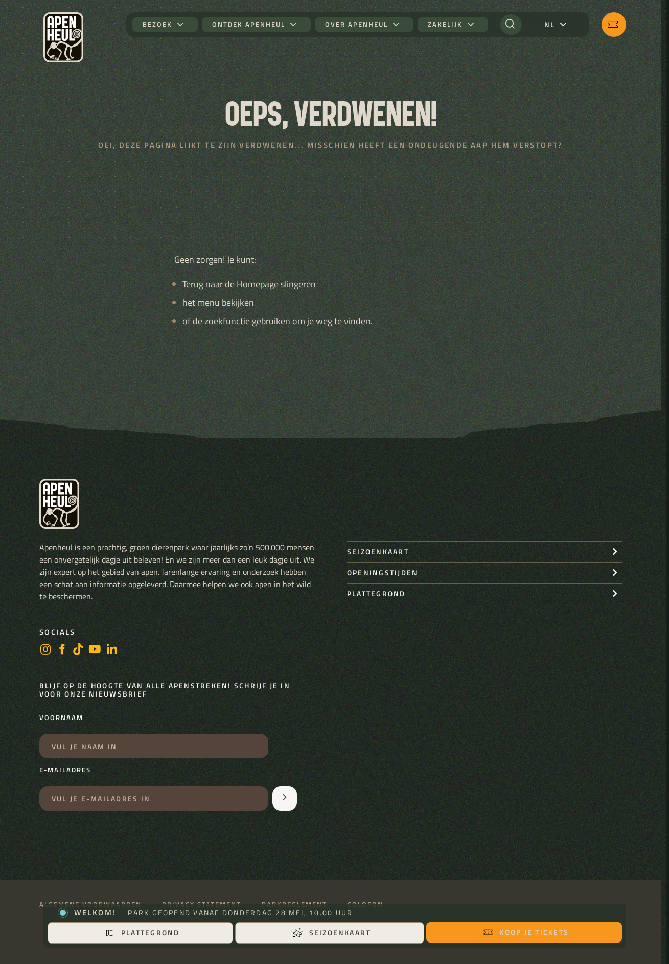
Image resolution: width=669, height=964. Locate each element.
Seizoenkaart (332, 932)
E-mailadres (65, 770)
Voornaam (61, 718)
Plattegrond (142, 932)
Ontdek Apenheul (248, 24)
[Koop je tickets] (614, 24)
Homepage (258, 284)
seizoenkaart (378, 551)
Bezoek (157, 24)
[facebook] (62, 650)
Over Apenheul (356, 24)
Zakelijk (445, 24)
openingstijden (382, 572)
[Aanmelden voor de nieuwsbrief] (284, 798)
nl (549, 24)
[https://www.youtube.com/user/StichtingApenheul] (95, 650)
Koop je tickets (526, 932)
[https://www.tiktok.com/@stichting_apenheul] (78, 650)
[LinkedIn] (112, 650)
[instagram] (45, 650)
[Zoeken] (511, 24)
